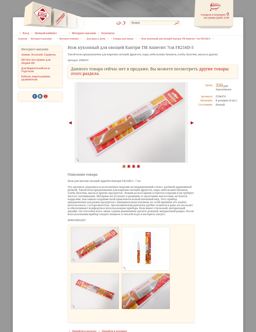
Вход (26, 33)
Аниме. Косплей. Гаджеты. (38, 54)
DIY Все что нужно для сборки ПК (35, 61)
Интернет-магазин (84, 33)
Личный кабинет (45, 33)
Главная (22, 39)
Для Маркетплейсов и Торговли (35, 70)
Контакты (108, 33)
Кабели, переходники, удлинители (35, 78)
